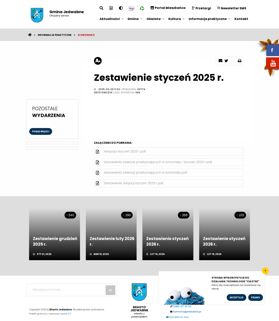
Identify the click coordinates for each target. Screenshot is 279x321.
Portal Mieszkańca (168, 8)
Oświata (153, 19)
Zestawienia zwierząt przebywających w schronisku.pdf (145, 172)
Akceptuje (236, 297)
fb (268, 47)
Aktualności (110, 19)
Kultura (174, 19)
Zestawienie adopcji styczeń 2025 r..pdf (133, 183)
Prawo (255, 297)
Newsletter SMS (231, 8)
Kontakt (241, 19)
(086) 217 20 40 (182, 306)
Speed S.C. (66, 313)
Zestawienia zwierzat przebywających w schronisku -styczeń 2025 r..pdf (158, 162)
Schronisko (86, 35)
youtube (268, 69)
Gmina (133, 19)
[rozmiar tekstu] (98, 61)
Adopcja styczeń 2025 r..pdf (125, 151)
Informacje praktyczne (208, 19)
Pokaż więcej (40, 131)
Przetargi (201, 8)
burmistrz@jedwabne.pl (187, 311)
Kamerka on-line (177, 317)
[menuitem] (110, 18)
